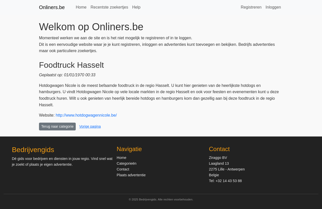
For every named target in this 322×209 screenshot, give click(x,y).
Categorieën (126, 163)
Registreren (251, 7)
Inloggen (273, 7)
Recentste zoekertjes (109, 7)
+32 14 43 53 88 (229, 181)
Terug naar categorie (57, 126)
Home (81, 7)
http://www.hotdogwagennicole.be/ (86, 115)
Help (136, 7)
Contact (123, 169)
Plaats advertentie (131, 175)
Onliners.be (52, 7)
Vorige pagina (90, 126)
